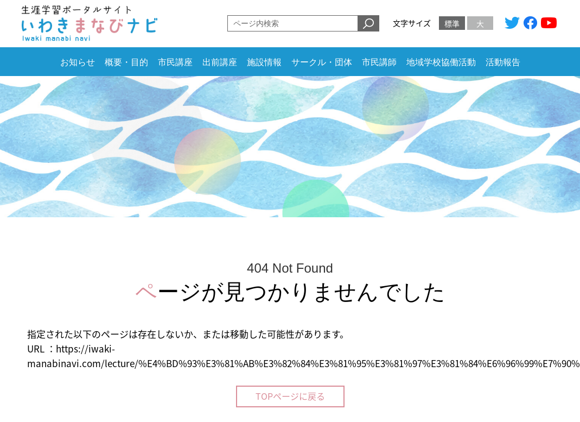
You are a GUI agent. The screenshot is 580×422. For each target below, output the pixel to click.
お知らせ (77, 62)
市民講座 (175, 62)
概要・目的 (126, 62)
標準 (452, 23)
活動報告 (503, 62)
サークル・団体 (321, 62)
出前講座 (219, 62)
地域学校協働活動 (441, 62)
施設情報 (264, 62)
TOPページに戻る (290, 395)
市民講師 (379, 62)
